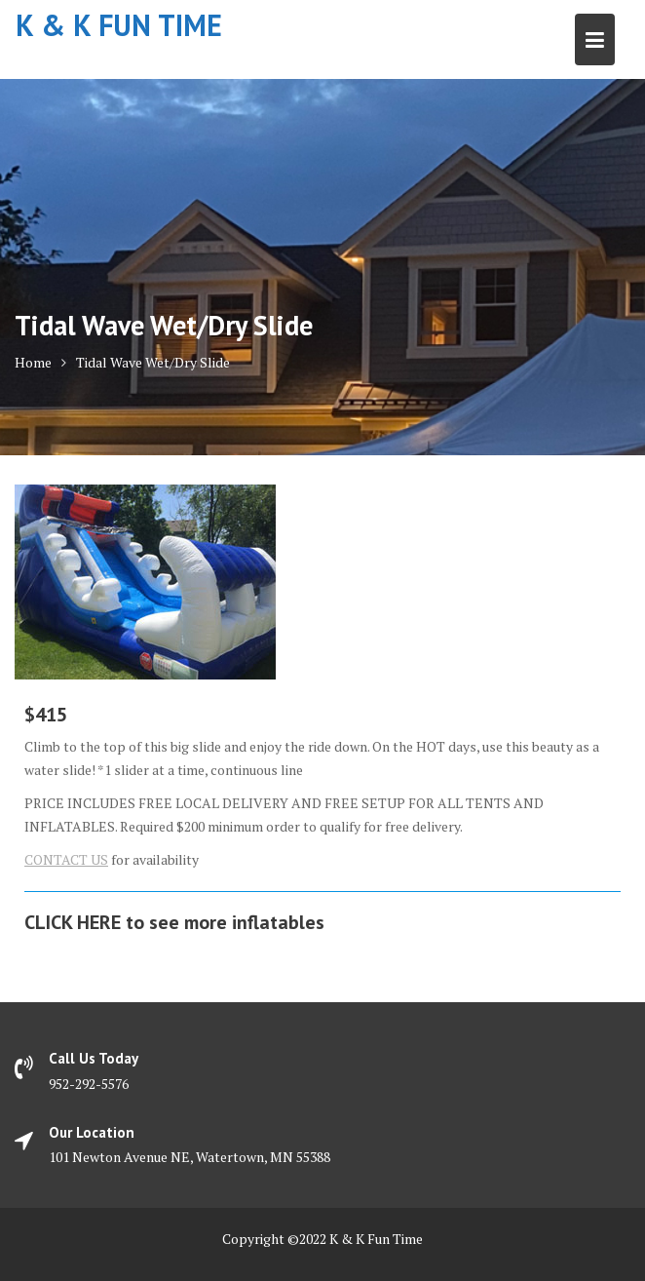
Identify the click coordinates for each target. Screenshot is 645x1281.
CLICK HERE (72, 922)
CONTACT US (66, 859)
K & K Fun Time (119, 25)
